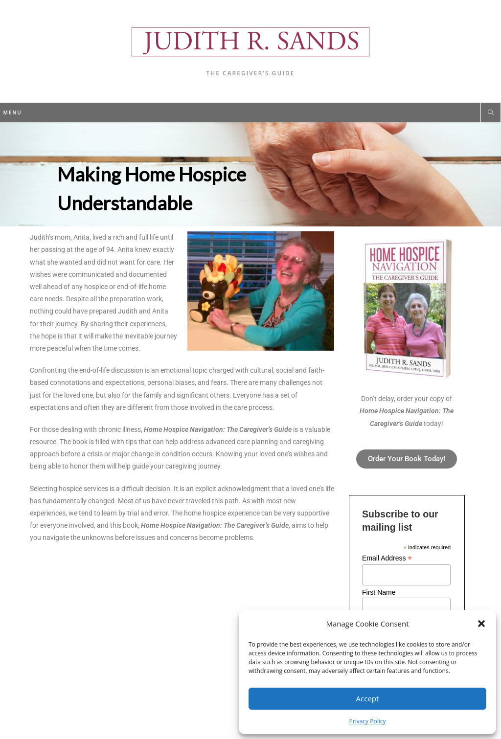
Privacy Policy (367, 721)
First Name (378, 592)
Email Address (387, 558)
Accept (367, 698)
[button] (481, 623)
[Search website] (491, 113)
